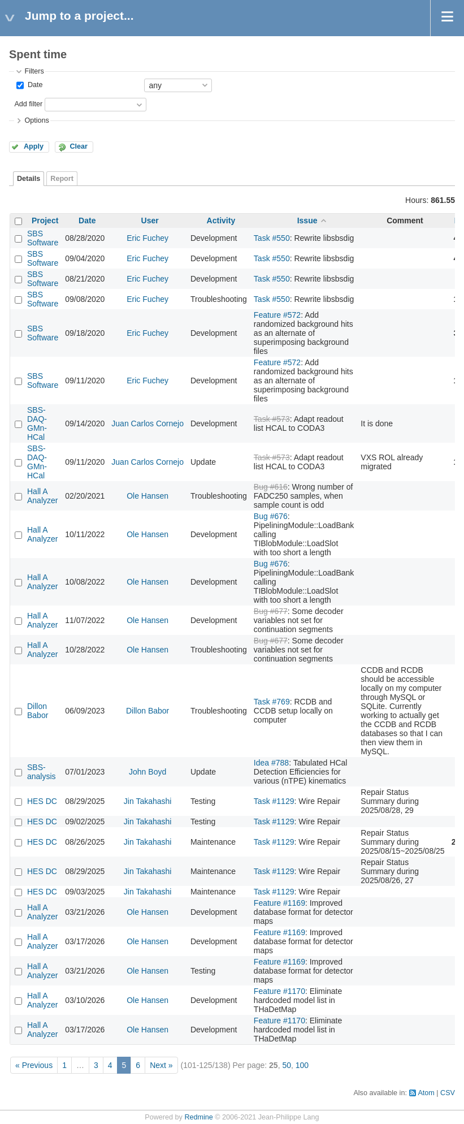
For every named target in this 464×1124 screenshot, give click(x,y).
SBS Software (42, 238)
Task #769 (272, 701)
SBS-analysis (41, 772)
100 (302, 1065)
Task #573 (272, 418)
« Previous (34, 1065)
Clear (79, 146)
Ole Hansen (147, 495)
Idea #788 (271, 762)
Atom (426, 1093)
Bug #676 (271, 516)
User (150, 220)
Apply (34, 146)
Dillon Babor (37, 711)
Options (36, 120)
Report (61, 179)
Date (33, 85)
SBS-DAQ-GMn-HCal (37, 423)
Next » (161, 1065)
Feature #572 (277, 314)
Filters (34, 71)
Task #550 (272, 238)
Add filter (28, 104)
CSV (447, 1093)
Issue (307, 220)
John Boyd (147, 771)
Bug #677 (271, 611)
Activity (221, 220)
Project (45, 220)
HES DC (42, 801)
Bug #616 (271, 486)
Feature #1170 (279, 991)
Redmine (198, 1117)
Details (28, 179)
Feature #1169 (279, 902)
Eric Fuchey (147, 238)
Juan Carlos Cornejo (147, 423)
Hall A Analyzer (42, 496)
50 (286, 1065)
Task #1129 (274, 801)
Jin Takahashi (148, 801)
